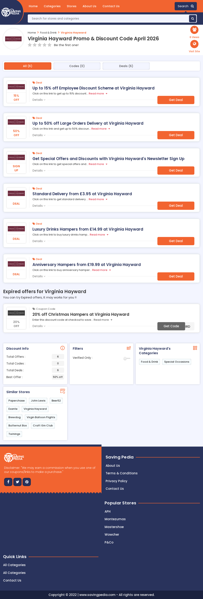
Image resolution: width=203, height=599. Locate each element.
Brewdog (14, 417)
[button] (194, 46)
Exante (12, 409)
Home (33, 6)
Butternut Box (17, 425)
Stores (71, 6)
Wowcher (112, 534)
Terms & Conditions (122, 473)
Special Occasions (176, 362)
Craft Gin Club (43, 425)
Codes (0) (77, 66)
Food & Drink (48, 32)
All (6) (27, 66)
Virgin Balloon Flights (41, 417)
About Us (89, 6)
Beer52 (56, 401)
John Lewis (38, 401)
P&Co (109, 542)
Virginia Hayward (73, 32)
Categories (52, 6)
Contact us (115, 488)
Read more (96, 93)
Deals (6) (126, 66)
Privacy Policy (116, 481)
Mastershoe (114, 527)
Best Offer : (35, 377)
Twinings (14, 434)
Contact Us (111, 6)
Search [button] (186, 6)
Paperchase (16, 401)
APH (108, 511)
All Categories (14, 565)
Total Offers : (35, 356)
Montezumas (115, 519)
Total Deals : (35, 370)
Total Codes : (35, 363)
